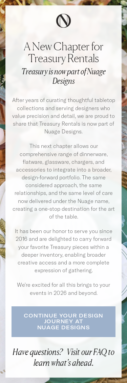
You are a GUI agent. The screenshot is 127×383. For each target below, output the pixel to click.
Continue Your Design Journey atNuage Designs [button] (63, 321)
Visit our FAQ (87, 352)
